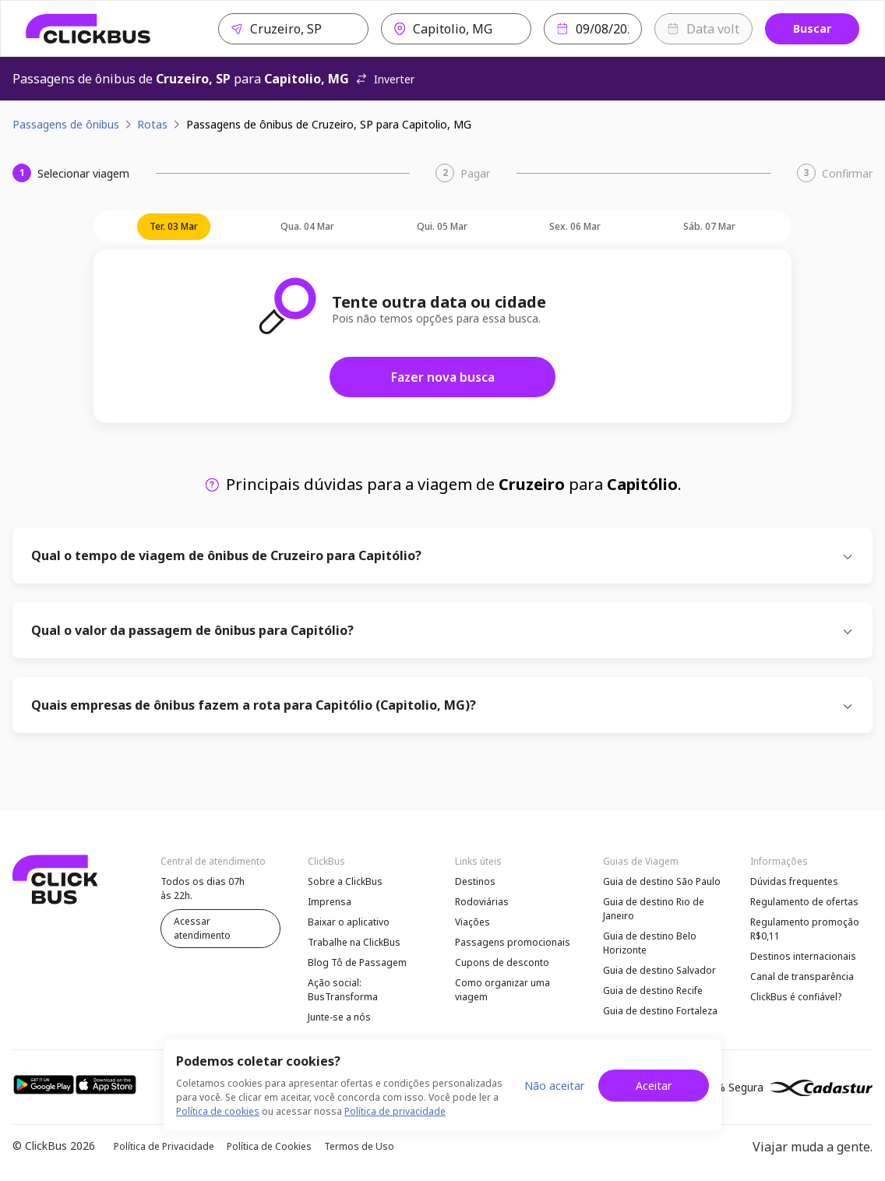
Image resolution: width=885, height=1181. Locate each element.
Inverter (384, 79)
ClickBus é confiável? (795, 996)
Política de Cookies (269, 1146)
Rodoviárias (482, 901)
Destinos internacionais (803, 956)
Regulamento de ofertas (804, 901)
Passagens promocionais (512, 942)
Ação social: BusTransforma (343, 989)
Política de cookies (217, 1111)
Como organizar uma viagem (502, 989)
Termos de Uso (359, 1146)
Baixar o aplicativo (349, 922)
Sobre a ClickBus (345, 881)
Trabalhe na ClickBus (354, 942)
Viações (472, 922)
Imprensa (329, 901)
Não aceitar (554, 1085)
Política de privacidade (395, 1111)
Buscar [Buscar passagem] (812, 28)
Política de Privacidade (164, 1146)
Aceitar (654, 1085)
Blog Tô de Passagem (357, 962)
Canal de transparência (802, 976)
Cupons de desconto (502, 962)
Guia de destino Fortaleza (660, 1010)
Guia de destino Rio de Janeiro (653, 908)
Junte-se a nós (339, 1017)
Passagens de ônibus (65, 124)
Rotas (152, 124)
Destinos (475, 881)
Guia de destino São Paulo (662, 881)
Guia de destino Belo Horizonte (649, 943)
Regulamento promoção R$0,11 (804, 929)
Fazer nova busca (443, 377)
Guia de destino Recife (653, 990)
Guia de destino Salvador (659, 970)
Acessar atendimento (202, 928)
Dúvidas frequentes (794, 881)
